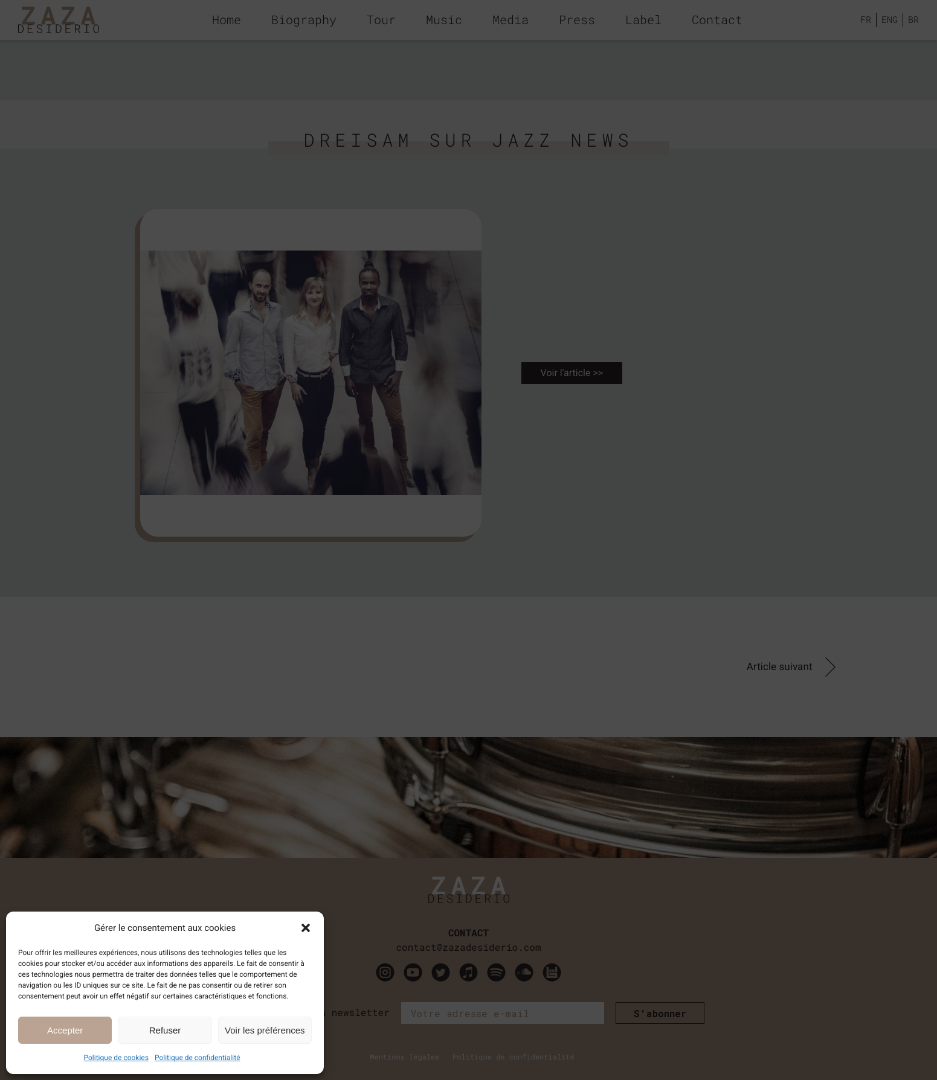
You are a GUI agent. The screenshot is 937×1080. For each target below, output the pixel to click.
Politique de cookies (116, 1057)
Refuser (165, 1030)
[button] (306, 928)
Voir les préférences (265, 1030)
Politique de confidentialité (197, 1057)
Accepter (65, 1030)
